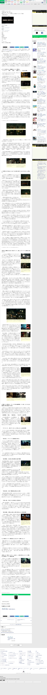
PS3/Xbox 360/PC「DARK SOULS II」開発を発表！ (11, 638)
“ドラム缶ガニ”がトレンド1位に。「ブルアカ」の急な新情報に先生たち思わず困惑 (41, 61)
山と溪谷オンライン (22, 659)
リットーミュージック (23, 652)
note (22, 616)
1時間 (34, 12)
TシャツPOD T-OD (22, 655)
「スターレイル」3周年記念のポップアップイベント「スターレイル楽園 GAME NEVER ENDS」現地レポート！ (41, 54)
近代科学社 (20, 662)
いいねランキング (43, 37)
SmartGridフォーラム (12, 652)
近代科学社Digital (22, 663)
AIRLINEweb (30, 652)
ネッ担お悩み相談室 (3, 659)
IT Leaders (2, 656)
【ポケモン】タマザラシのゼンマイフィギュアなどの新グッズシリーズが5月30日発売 (41, 131)
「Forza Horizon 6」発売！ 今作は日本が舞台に (41, 160)
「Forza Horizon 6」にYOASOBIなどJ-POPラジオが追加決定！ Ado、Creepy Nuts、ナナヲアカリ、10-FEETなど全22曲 (41, 175)
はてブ (17, 616)
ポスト (5, 616)
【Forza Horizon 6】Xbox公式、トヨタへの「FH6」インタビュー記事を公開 (41, 178)
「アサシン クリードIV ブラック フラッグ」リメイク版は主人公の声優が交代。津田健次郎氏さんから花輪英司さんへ (41, 140)
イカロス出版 (29, 651)
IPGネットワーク (38, 659)
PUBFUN (37, 656)
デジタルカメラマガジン (4, 662)
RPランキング (36, 37)
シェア (12, 616)
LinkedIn (27, 616)
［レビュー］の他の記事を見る (16, 624)
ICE (36, 651)
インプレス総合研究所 (4, 655)
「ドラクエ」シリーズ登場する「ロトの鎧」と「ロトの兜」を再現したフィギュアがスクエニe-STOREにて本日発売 (41, 73)
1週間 (41, 12)
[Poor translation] (3, 680)
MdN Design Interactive (31, 662)
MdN (28, 659)
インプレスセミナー (12, 656)
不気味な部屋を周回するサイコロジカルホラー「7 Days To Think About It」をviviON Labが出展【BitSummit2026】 (41, 102)
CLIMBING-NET (22, 660)
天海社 (37, 652)
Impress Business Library (12, 655)
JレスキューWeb (30, 656)
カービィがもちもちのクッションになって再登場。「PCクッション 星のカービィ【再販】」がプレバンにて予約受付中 (41, 121)
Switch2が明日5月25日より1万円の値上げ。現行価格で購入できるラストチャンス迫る (41, 44)
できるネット (3, 663)
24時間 (38, 12)
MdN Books (29, 660)
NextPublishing (11, 663)
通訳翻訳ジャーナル (30, 655)
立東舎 (21, 656)
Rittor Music (20, 651)
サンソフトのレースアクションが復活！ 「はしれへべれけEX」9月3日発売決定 (41, 107)
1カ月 (45, 12)
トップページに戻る (16, 645)
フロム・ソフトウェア (5, 27)
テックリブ (28, 663)
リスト (8, 616)
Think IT (2, 652)
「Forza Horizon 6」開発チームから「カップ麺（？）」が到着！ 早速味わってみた (41, 171)
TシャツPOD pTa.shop (40, 660)
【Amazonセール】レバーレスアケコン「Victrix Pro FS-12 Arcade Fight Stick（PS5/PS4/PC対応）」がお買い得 (41, 68)
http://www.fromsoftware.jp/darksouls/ (7, 632)
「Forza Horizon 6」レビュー (41, 161)
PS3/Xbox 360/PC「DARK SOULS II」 (8, 609)
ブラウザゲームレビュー (11, 619)
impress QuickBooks (39, 655)
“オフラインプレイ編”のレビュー (8, 50)
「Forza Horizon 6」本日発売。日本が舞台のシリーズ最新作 (41, 164)
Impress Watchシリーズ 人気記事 (40, 144)
